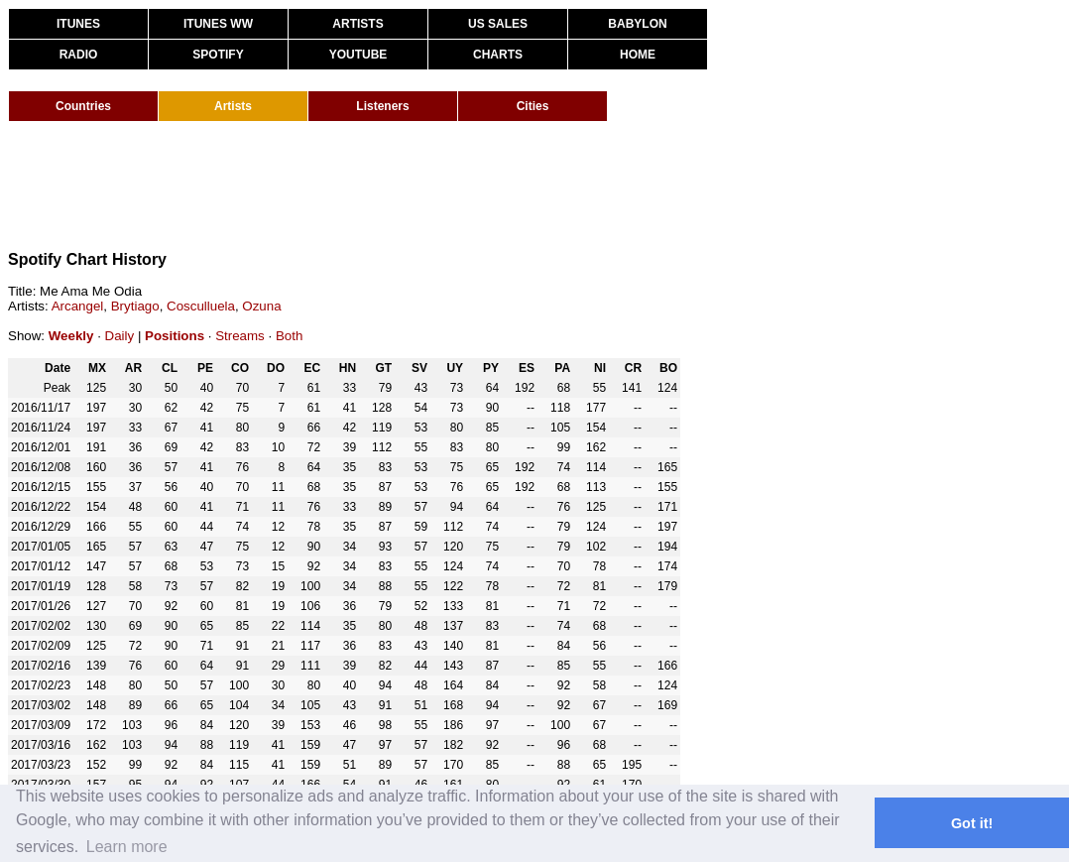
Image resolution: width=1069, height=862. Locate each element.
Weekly (71, 335)
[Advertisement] (369, 186)
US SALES (498, 24)
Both (289, 335)
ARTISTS (357, 24)
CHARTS (498, 55)
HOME (637, 55)
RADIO (78, 55)
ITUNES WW (218, 24)
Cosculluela (201, 306)
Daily (120, 335)
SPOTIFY (217, 55)
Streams (240, 335)
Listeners (382, 106)
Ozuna (261, 306)
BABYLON (637, 24)
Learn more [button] (127, 846)
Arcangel (78, 306)
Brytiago (135, 306)
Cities (533, 106)
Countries (83, 106)
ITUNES (78, 24)
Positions (174, 335)
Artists (233, 106)
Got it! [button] (972, 823)
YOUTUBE (358, 55)
